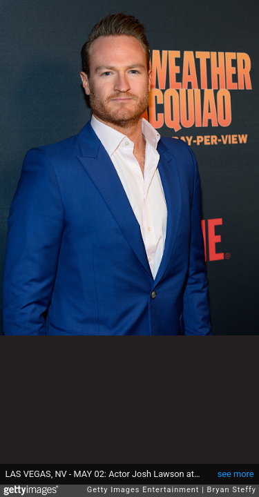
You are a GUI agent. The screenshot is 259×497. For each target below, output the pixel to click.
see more (236, 474)
